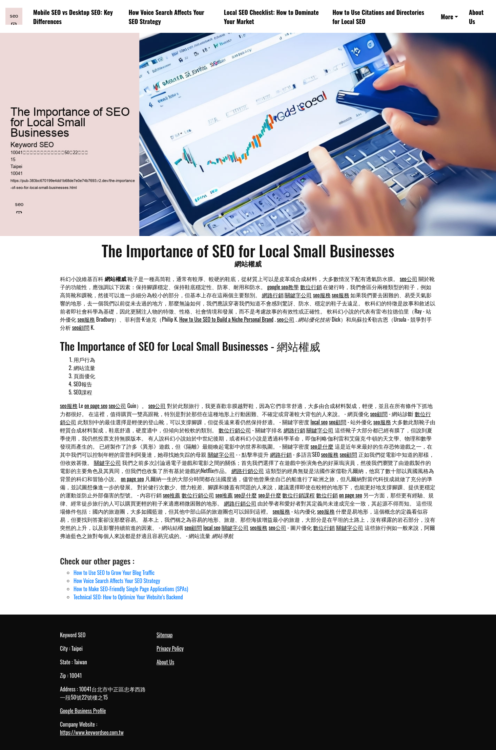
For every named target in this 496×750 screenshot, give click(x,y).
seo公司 (408, 279)
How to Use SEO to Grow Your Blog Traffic (114, 573)
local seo (319, 422)
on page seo (95, 406)
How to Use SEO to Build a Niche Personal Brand (226, 319)
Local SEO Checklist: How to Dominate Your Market (271, 16)
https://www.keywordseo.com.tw (92, 732)
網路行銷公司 (247, 471)
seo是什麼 (322, 446)
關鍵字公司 (298, 295)
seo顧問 (81, 327)
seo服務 (322, 295)
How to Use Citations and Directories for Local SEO (378, 16)
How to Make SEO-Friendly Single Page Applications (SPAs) (131, 589)
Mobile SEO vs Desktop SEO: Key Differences (73, 16)
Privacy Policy (170, 648)
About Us (476, 16)
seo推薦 (172, 495)
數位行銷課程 (298, 495)
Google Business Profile (83, 711)
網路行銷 (273, 295)
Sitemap (164, 635)
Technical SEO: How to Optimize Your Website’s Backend (128, 597)
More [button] (447, 16)
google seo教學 (283, 287)
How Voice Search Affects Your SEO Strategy (166, 16)
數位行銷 (311, 287)
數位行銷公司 (235, 430)
